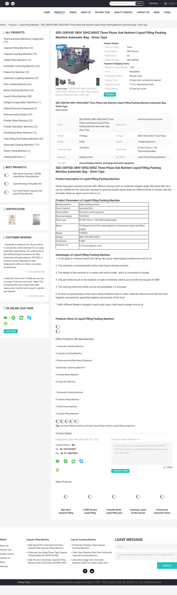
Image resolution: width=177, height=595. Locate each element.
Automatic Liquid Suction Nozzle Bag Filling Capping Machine (138, 511)
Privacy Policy (24, 582)
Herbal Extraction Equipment (19, 108)
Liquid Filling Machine (29, 25)
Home (47, 12)
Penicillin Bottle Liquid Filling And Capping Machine (114, 511)
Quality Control (123, 12)
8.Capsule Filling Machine (67, 399)
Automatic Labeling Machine (19, 78)
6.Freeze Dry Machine (65, 382)
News (157, 12)
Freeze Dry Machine (14, 72)
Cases (167, 12)
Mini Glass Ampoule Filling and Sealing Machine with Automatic (66, 511)
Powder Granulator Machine (18, 126)
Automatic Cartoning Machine (19, 66)
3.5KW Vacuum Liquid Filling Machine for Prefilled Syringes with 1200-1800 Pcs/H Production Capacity (90, 511)
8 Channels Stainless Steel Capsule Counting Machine (88, 546)
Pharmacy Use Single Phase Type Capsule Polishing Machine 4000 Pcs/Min (47, 554)
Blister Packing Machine (16, 90)
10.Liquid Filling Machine (67, 413)
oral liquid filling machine (71, 426)
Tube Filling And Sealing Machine (21, 138)
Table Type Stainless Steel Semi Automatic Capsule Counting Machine (92, 554)
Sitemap (4, 566)
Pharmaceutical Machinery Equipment (24, 39)
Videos (73, 12)
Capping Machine (13, 157)
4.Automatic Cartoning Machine (70, 367)
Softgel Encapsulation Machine (20, 102)
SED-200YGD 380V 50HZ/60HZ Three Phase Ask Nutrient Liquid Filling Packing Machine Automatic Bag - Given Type (77, 91)
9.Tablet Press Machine (66, 406)
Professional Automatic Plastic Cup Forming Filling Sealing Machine (162, 511)
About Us (86, 12)
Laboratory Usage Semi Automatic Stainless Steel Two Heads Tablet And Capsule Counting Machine (89, 562)
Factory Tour (102, 12)
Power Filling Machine (15, 150)
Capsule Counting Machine (18, 54)
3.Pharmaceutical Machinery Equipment (74, 360)
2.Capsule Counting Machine (69, 353)
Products (59, 12)
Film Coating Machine (15, 84)
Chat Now (153, 3)
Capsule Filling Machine (16, 48)
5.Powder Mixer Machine (67, 374)
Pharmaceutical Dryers (15, 114)
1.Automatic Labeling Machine (69, 346)
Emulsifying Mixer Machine (18, 132)
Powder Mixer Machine (16, 120)
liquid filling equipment (124, 426)
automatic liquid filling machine (98, 426)
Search (139, 4)
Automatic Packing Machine (18, 144)
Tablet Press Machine (15, 60)
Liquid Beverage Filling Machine (27, 184)
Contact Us (143, 12)
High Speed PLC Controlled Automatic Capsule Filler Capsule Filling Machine (45, 546)
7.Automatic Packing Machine (69, 392)
